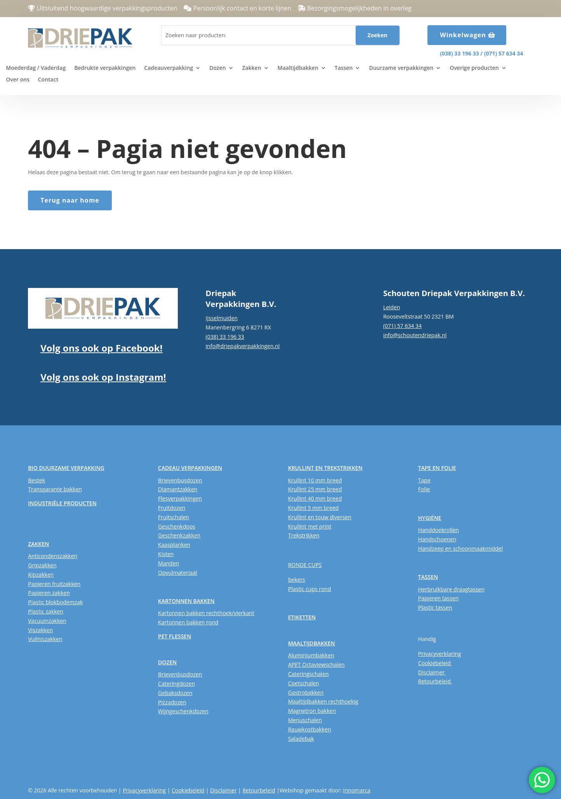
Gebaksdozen (175, 693)
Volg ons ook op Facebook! (101, 347)
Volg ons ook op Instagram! (103, 377)
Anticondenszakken (52, 556)
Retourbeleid (435, 681)
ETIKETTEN (302, 617)
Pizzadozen (172, 702)
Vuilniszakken (45, 639)
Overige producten (474, 68)
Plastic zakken (45, 611)
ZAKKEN (38, 544)
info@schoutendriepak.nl (414, 335)
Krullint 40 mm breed (315, 498)
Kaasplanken (174, 544)
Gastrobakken (305, 692)
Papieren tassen (438, 598)
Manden (168, 563)
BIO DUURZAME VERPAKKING (66, 467)
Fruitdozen (171, 507)
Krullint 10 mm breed (315, 480)
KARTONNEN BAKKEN (186, 601)
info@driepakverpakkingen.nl (243, 346)
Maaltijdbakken (298, 68)
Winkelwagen (463, 35)
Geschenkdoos (176, 526)
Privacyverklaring (439, 653)
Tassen (344, 68)
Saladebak (301, 738)
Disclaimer (432, 672)
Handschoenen (437, 539)
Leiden (391, 307)
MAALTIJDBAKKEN (311, 643)
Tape (424, 480)
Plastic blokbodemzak (55, 602)
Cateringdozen (176, 683)
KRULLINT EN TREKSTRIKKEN (325, 467)
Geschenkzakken (179, 535)
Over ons (18, 80)
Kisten (166, 554)
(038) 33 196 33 (459, 53)
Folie (424, 489)
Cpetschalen (303, 683)
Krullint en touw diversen (319, 517)
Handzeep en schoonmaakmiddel (460, 548)
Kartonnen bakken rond (188, 622)
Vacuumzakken (47, 620)
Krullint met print (310, 526)
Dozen (217, 68)
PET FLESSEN (174, 636)
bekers (296, 579)
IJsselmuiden (222, 318)
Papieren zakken (48, 592)
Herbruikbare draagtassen (451, 589)
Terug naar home (69, 200)
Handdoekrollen (438, 530)
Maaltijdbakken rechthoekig (323, 701)
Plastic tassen (435, 607)
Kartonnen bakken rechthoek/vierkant (206, 613)
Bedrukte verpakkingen (104, 68)
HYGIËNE (429, 518)
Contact (48, 80)
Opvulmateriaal (177, 572)
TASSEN (428, 577)
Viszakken (40, 630)
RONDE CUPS (305, 564)
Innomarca (356, 790)
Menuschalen (305, 720)
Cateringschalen (308, 674)
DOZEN (167, 662)
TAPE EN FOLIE (437, 467)
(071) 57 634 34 (503, 53)
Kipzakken (41, 574)
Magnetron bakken (312, 710)
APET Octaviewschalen (316, 664)
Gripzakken (42, 565)
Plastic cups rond (309, 589)
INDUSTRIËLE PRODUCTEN (62, 503)
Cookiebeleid (435, 663)
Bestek (36, 480)
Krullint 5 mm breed (313, 507)
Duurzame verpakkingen (401, 68)
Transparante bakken (55, 489)
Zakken (251, 68)
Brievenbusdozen (180, 480)
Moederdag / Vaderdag (36, 68)
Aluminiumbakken (311, 655)
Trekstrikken (304, 535)
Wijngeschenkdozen (183, 711)
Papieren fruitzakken (54, 584)
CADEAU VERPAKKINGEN (190, 467)
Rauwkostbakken (309, 729)
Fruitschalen (173, 517)
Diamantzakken (177, 489)
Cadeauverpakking (168, 68)
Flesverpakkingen (180, 498)
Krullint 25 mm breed (315, 489)
